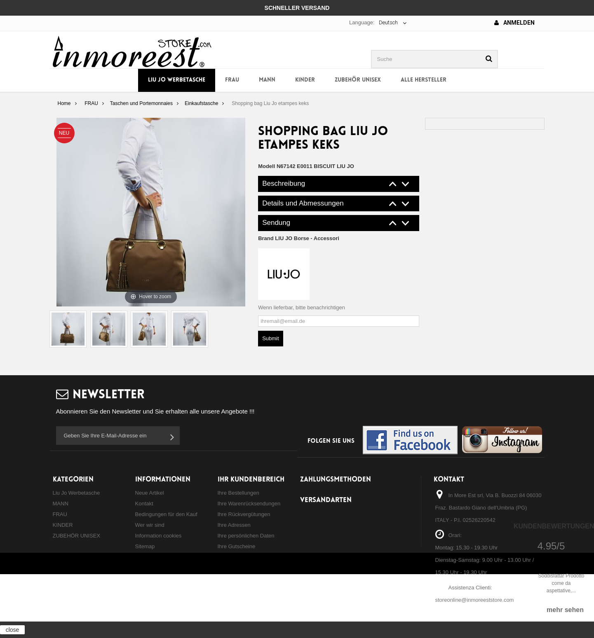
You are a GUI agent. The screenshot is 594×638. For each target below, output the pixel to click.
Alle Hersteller (423, 80)
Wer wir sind (149, 525)
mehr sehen (565, 609)
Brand (298, 238)
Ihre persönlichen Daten (246, 536)
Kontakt (144, 503)
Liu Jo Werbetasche (176, 80)
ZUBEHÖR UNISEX (358, 80)
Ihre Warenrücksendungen (249, 503)
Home (63, 103)
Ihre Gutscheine (237, 546)
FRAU (232, 80)
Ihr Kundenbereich (251, 479)
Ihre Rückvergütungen (244, 514)
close (12, 629)
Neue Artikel (149, 493)
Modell (266, 166)
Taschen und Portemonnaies (141, 103)
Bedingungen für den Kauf (166, 514)
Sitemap (145, 546)
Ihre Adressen (234, 525)
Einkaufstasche (201, 103)
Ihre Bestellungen (238, 493)
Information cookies (158, 536)
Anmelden (514, 22)
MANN (267, 80)
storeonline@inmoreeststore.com (474, 600)
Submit (270, 338)
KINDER (305, 80)
